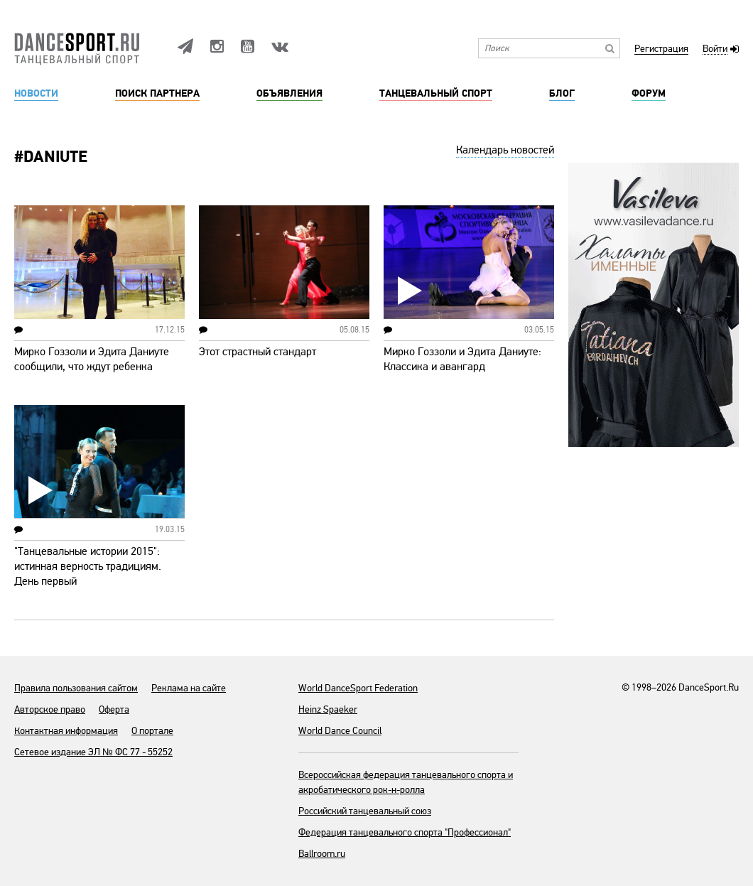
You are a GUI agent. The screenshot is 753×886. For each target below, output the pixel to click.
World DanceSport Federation (358, 688)
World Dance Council (339, 731)
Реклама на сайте (188, 688)
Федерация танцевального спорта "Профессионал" (404, 832)
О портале (152, 731)
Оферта (114, 709)
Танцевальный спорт (435, 93)
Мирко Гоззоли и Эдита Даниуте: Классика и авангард (462, 359)
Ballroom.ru (321, 854)
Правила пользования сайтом (76, 688)
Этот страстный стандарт (257, 352)
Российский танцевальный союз (364, 811)
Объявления (289, 93)
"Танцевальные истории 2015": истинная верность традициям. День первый (87, 566)
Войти (715, 49)
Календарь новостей (505, 150)
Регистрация (661, 49)
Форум (649, 93)
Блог (562, 93)
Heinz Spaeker (327, 709)
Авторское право (49, 709)
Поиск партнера (157, 93)
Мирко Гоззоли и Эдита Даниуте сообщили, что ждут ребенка (91, 359)
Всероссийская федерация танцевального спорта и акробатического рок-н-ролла (405, 782)
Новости (36, 93)
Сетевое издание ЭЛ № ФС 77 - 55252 (93, 752)
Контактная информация (66, 731)
